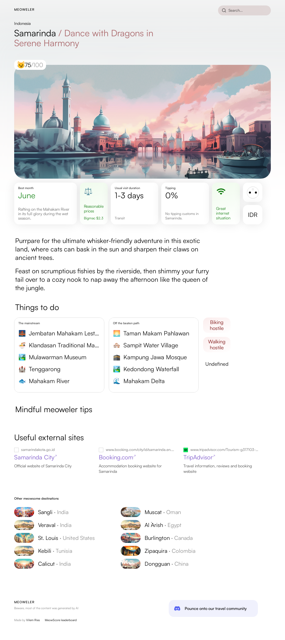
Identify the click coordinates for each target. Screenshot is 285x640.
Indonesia (22, 23)
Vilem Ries (33, 620)
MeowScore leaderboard (61, 620)
